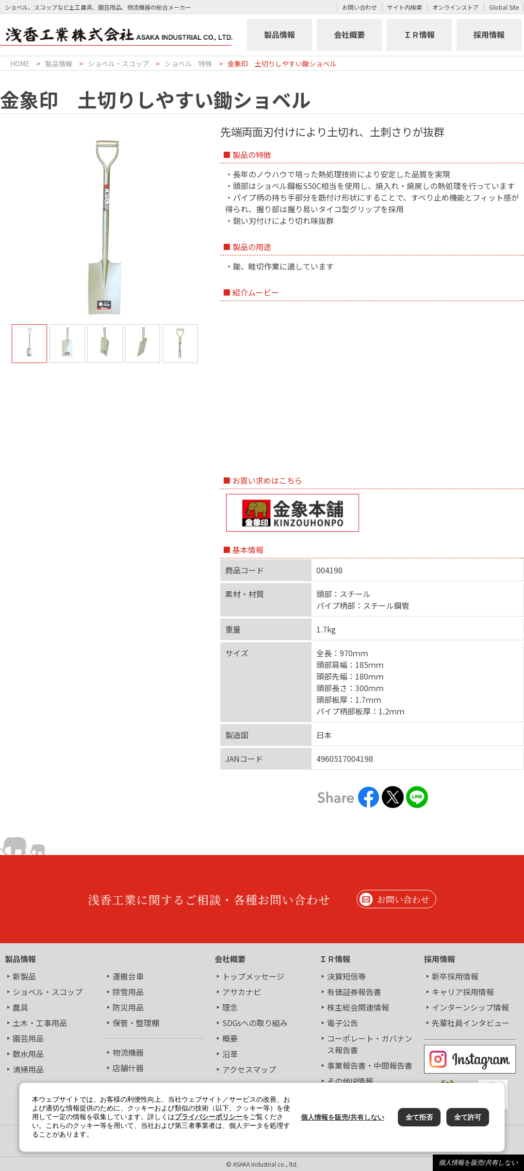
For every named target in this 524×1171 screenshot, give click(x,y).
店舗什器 (128, 1068)
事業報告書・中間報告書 (369, 1065)
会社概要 (349, 34)
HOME (20, 63)
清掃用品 (28, 1069)
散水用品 (28, 1054)
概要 (230, 1038)
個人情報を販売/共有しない (478, 1162)
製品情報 (279, 34)
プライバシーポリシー (209, 1117)
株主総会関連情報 (358, 1007)
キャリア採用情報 (463, 991)
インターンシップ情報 (470, 1007)
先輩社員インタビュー (470, 1023)
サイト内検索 (404, 7)
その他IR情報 (350, 1081)
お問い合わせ (359, 7)
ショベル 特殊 (188, 63)
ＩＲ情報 (419, 34)
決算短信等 (346, 976)
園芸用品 (28, 1038)
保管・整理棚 (136, 1023)
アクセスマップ (249, 1069)
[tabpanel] (105, 227)
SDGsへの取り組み (255, 1023)
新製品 (24, 976)
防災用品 (128, 1007)
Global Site (504, 7)
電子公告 (342, 1023)
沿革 (230, 1054)
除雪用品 (128, 991)
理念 (230, 1007)
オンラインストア (455, 7)
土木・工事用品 (40, 1023)
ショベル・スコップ (118, 63)
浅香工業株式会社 (122, 35)
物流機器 (128, 1052)
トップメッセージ (253, 976)
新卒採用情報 (455, 976)
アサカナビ (241, 991)
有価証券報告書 (354, 991)
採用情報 (489, 34)
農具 (20, 1007)
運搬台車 (128, 976)
